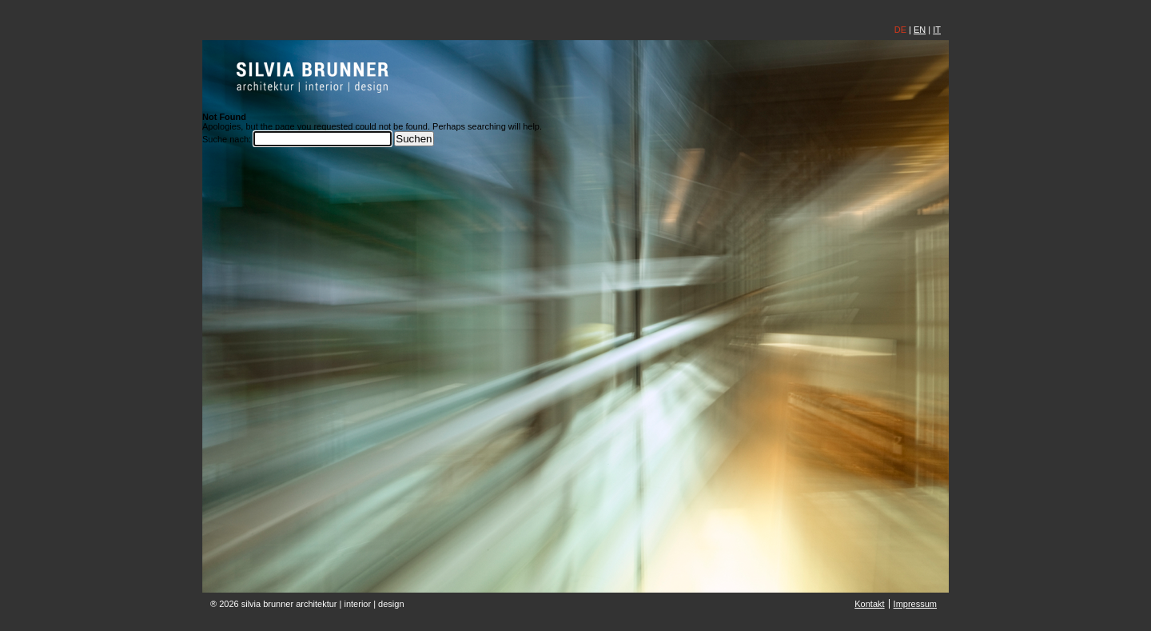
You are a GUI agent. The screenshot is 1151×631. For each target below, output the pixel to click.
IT (937, 29)
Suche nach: (226, 139)
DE (900, 29)
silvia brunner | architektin (313, 77)
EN (920, 29)
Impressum (915, 604)
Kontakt (869, 604)
